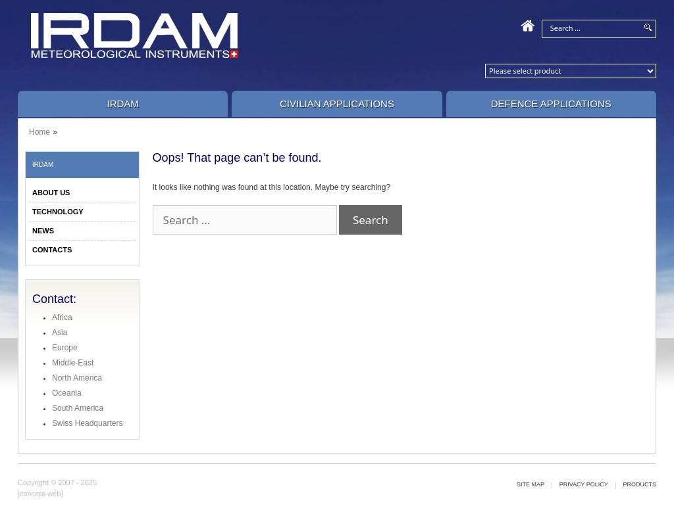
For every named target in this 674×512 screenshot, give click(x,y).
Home (39, 132)
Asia (59, 332)
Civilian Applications (337, 103)
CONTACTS (52, 250)
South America (77, 408)
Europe (65, 347)
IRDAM (122, 103)
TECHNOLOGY (58, 212)
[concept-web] (40, 494)
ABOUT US (51, 193)
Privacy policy (583, 484)
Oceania (67, 393)
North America (77, 378)
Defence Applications (551, 103)
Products (639, 484)
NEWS (43, 231)
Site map (530, 484)
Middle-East (72, 362)
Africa (62, 317)
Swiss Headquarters (87, 423)
